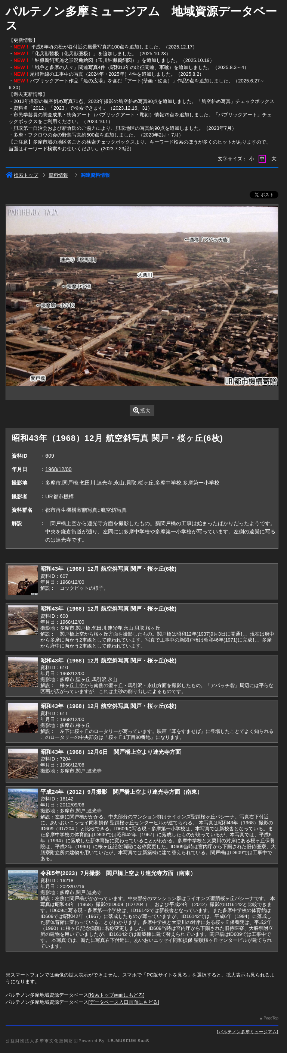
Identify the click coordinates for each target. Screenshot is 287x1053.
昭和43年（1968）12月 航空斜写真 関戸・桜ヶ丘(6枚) (108, 568)
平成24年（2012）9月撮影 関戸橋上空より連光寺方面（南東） (121, 792)
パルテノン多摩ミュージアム (248, 1032)
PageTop (270, 1018)
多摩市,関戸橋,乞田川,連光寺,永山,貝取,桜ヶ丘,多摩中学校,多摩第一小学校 (132, 483)
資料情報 (58, 175)
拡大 (142, 410)
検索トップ (22, 175)
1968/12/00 (58, 469)
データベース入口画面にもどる (124, 1002)
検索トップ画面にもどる (116, 995)
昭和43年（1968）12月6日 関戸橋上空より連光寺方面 (110, 752)
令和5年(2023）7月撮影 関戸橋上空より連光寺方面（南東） (117, 873)
